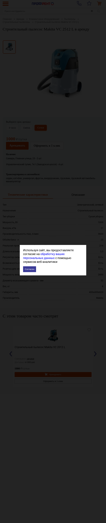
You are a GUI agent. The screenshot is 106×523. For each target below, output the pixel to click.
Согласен (29, 269)
